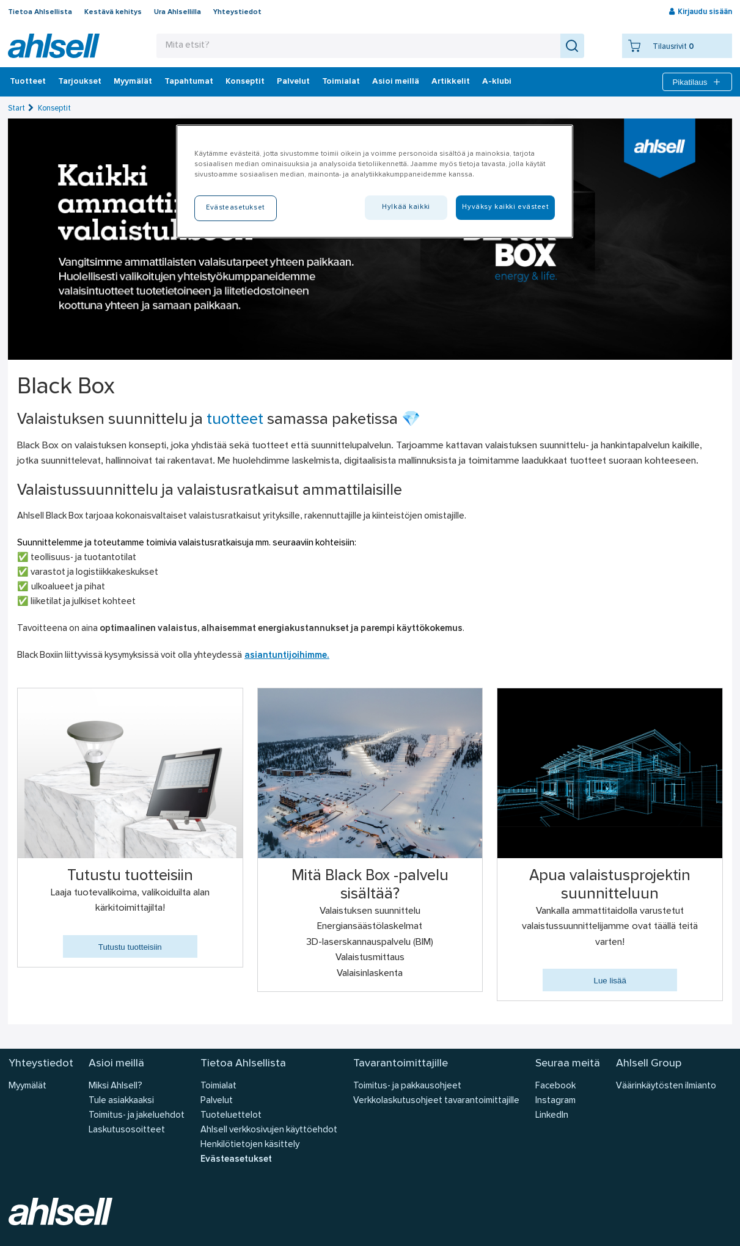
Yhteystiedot (237, 12)
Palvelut (293, 82)
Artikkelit (450, 82)
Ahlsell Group (648, 1063)
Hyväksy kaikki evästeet (505, 207)
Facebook (555, 1086)
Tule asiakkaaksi (121, 1101)
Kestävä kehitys (113, 12)
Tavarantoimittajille (400, 1063)
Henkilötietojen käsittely (249, 1145)
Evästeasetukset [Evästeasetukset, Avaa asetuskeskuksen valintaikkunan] (235, 208)
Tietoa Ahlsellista (40, 12)
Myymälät (133, 82)
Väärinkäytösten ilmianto (666, 1086)
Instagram (555, 1101)
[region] (374, 181)
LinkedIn (551, 1116)
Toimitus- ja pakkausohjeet (407, 1086)
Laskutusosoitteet (127, 1130)
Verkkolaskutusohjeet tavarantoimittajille (436, 1101)
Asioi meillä (395, 82)
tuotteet (235, 420)
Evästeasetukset (236, 1160)
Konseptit (245, 82)
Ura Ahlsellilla (177, 12)
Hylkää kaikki (406, 207)
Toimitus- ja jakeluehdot (137, 1116)
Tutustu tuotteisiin (130, 947)
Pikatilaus (697, 81)
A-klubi (496, 82)
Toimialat (341, 82)
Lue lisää (609, 980)
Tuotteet (28, 82)
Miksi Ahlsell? (115, 1086)
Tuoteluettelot (231, 1116)
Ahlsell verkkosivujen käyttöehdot (268, 1130)
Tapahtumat (188, 82)
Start (16, 108)
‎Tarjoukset (79, 82)
